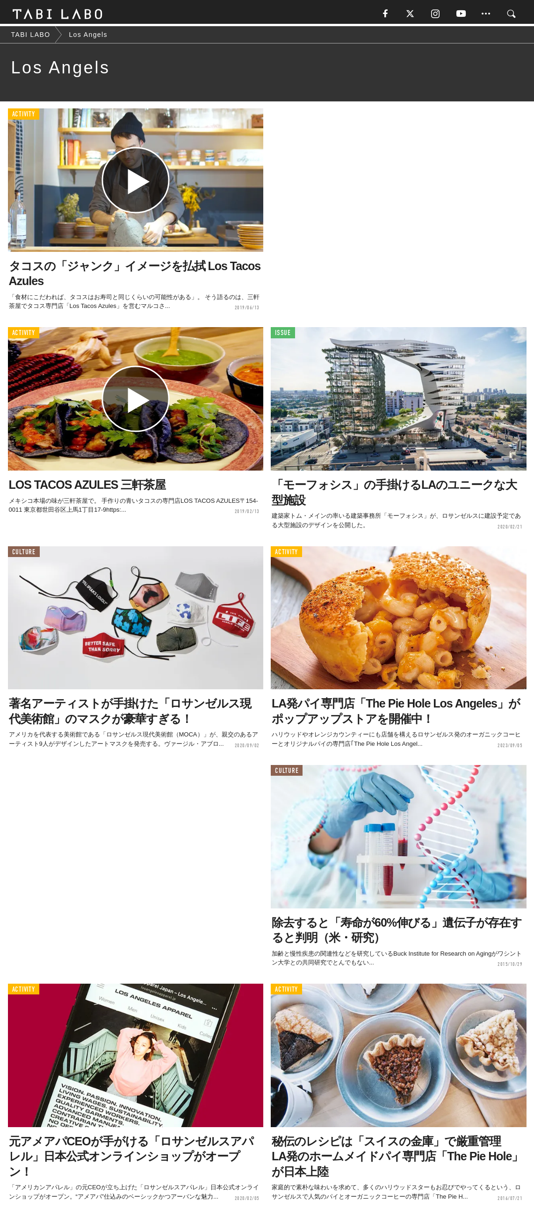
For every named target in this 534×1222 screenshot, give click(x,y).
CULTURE (24, 553)
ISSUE (283, 335)
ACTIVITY (23, 116)
